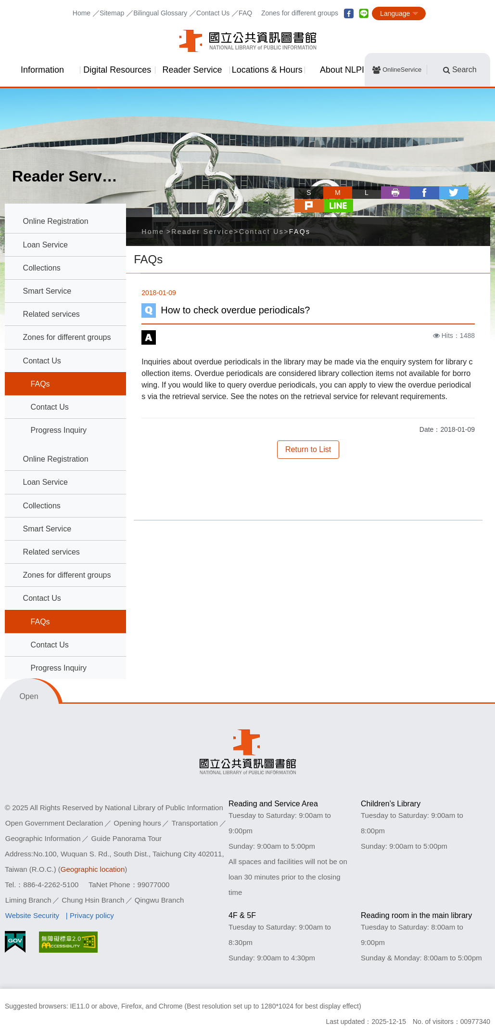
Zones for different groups (299, 13)
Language (395, 13)
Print (360, 192)
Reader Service (192, 70)
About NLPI (342, 70)
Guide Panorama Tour (126, 838)
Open (28, 696)
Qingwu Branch (159, 900)
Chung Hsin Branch (93, 900)
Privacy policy (92, 915)
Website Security (32, 915)
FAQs (40, 384)
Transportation (195, 823)
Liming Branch (28, 900)
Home (81, 13)
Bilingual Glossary (160, 13)
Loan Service (45, 245)
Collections (42, 268)
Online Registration (56, 221)
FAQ (245, 13)
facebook (349, 13)
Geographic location (93, 869)
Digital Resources (117, 70)
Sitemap (112, 13)
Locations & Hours (267, 70)
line (363, 13)
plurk (446, 192)
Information (42, 70)
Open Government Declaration (54, 823)
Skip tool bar (263, 183)
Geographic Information (43, 838)
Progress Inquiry (59, 430)
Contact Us (212, 13)
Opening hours (137, 823)
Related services (51, 314)
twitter (418, 192)
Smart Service (47, 291)
